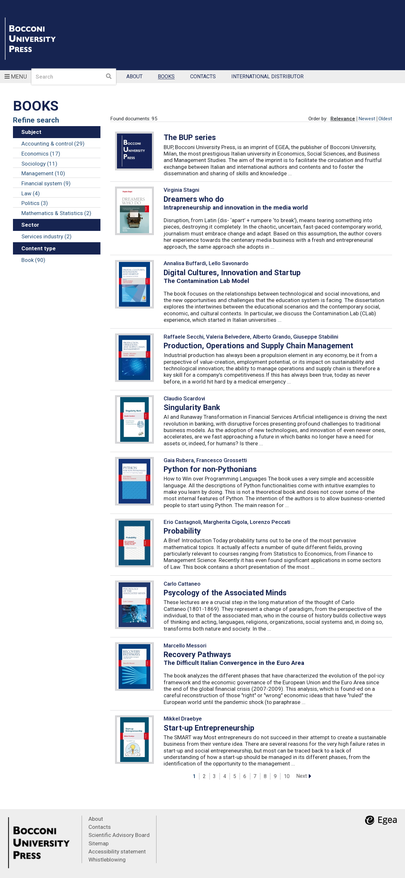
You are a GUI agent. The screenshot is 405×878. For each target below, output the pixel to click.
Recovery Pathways (197, 654)
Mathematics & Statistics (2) (56, 213)
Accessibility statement (117, 851)
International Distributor (267, 77)
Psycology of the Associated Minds (225, 592)
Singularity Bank (192, 407)
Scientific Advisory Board (119, 835)
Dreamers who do (194, 199)
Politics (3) (34, 203)
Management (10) (43, 173)
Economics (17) (40, 153)
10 (287, 776)
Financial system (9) (46, 183)
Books (166, 77)
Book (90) (33, 260)
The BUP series (190, 137)
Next (301, 776)
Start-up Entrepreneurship (209, 727)
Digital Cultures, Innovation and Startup (232, 272)
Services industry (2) (46, 236)
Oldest (385, 119)
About (134, 77)
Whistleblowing (107, 859)
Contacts (203, 77)
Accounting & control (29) (53, 143)
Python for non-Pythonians (210, 469)
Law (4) (30, 193)
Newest (366, 119)
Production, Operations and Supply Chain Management (258, 345)
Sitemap (98, 843)
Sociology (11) (39, 163)
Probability (182, 531)
